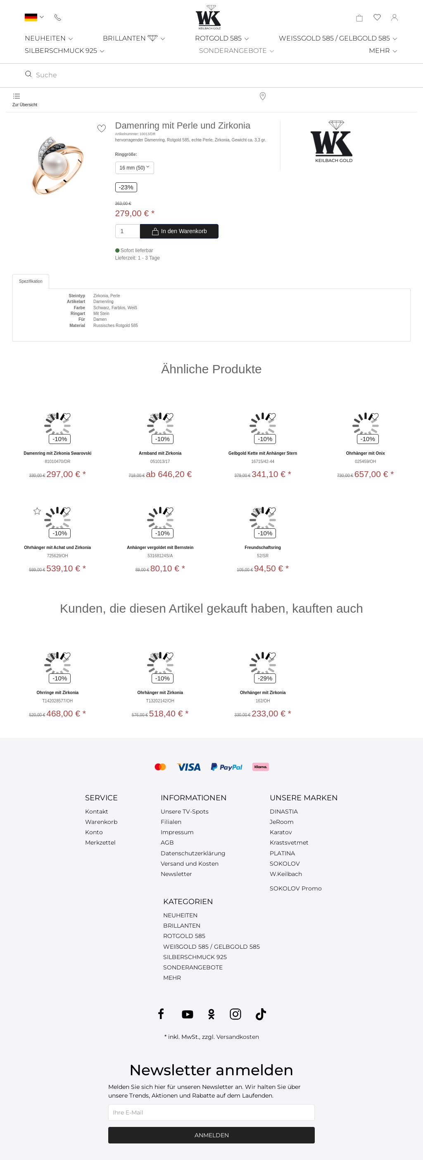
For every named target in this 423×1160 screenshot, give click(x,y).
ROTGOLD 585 (222, 38)
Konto (94, 832)
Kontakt (96, 811)
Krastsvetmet (289, 842)
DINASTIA (284, 811)
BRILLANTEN (134, 38)
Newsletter (176, 874)
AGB (167, 842)
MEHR (383, 51)
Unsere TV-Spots (185, 811)
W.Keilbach (286, 874)
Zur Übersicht (24, 105)
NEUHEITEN (49, 38)
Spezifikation (31, 281)
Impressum (177, 832)
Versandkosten (237, 1037)
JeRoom (282, 822)
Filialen (171, 822)
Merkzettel (100, 842)
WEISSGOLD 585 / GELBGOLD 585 (338, 38)
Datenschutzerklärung (193, 853)
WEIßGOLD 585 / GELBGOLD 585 (211, 946)
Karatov (281, 832)
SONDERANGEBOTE (237, 51)
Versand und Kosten (190, 863)
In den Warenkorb (179, 231)
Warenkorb (101, 822)
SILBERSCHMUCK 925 (65, 51)
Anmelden (212, 1135)
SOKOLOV (285, 863)
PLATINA (282, 853)
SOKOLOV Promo (296, 888)
